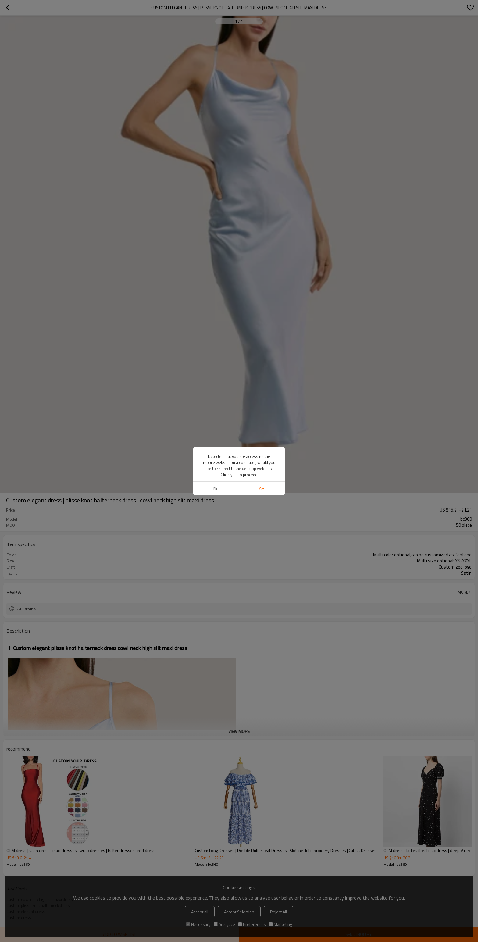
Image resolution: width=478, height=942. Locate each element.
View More (239, 731)
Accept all (199, 911)
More (463, 592)
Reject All (278, 911)
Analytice (224, 924)
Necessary (198, 924)
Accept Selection (239, 911)
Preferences (252, 924)
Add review (26, 609)
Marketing (280, 924)
